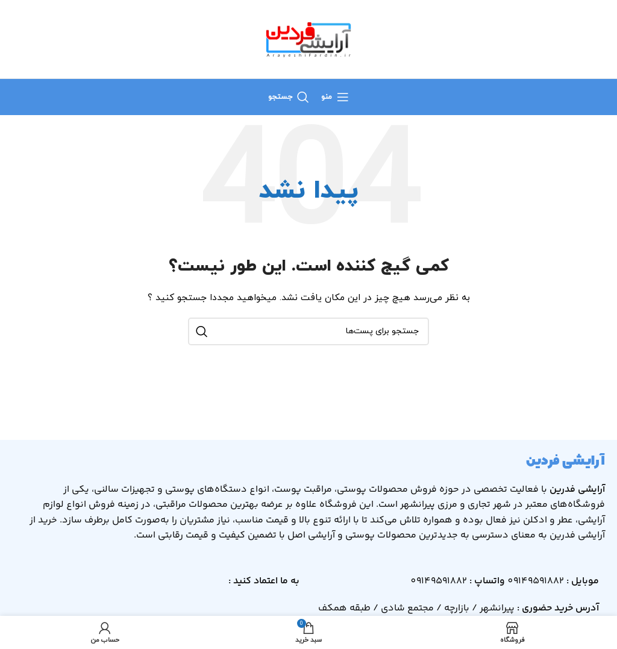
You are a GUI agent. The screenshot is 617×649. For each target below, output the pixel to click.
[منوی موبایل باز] (335, 97)
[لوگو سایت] (308, 38)
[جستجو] (288, 97)
